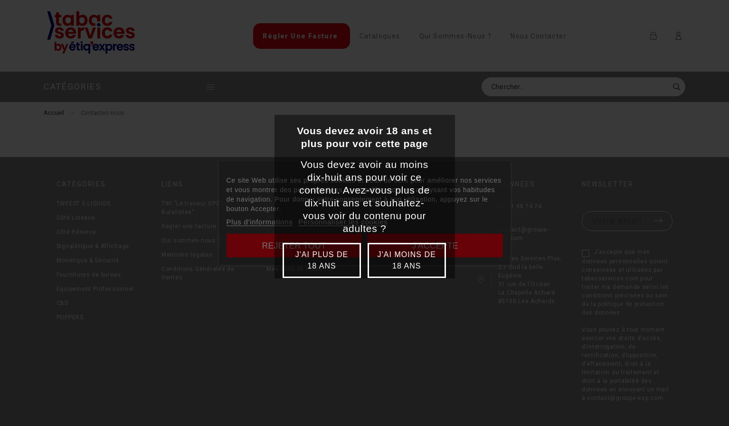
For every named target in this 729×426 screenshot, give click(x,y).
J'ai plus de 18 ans (322, 260)
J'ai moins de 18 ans (407, 260)
